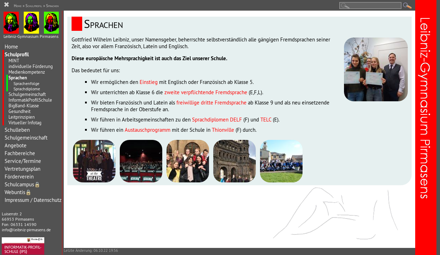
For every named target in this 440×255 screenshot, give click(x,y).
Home (11, 46)
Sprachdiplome (26, 88)
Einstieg (149, 82)
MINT (14, 60)
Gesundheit (19, 111)
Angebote (16, 145)
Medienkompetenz (27, 72)
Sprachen (18, 78)
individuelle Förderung (31, 66)
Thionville (223, 129)
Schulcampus (22, 184)
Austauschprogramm (147, 129)
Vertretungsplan (22, 168)
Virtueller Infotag (25, 122)
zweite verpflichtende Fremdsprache (205, 92)
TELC (265, 119)
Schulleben (17, 129)
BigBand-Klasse (24, 105)
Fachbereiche (20, 153)
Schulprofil (17, 54)
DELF (236, 119)
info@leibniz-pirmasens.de (26, 229)
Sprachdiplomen (210, 119)
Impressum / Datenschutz (33, 200)
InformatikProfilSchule (30, 100)
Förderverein (19, 176)
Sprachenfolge (26, 83)
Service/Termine (23, 161)
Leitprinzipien (22, 117)
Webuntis (18, 192)
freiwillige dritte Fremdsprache (211, 102)
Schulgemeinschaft (27, 94)
